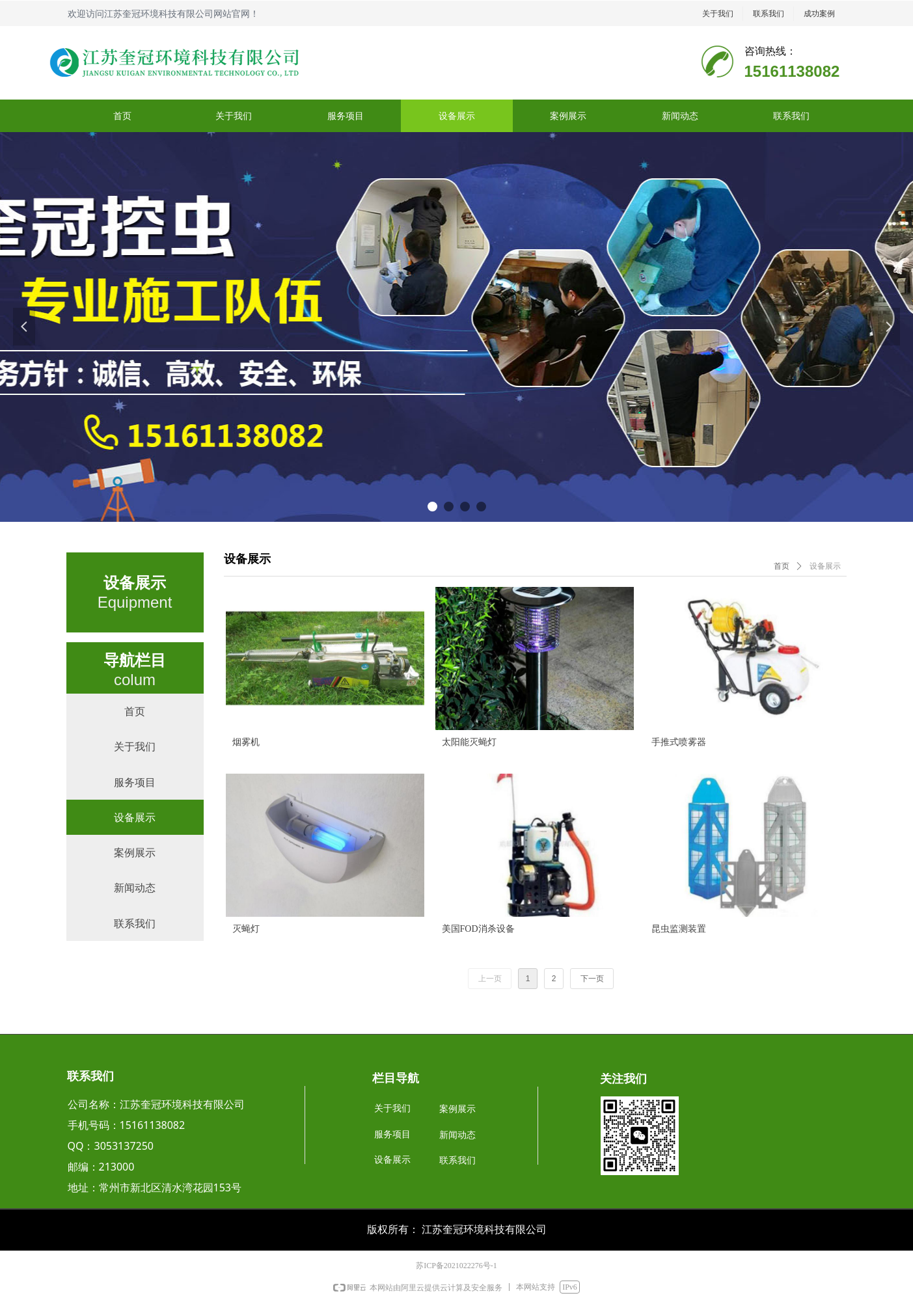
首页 (781, 566)
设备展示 (825, 566)
